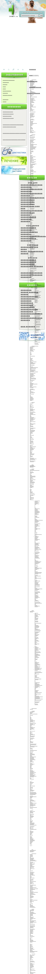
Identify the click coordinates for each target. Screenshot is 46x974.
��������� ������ (32, 198)
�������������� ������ (8, 111)
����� (32, 69)
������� (4, 101)
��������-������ (32, 266)
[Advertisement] (22, 44)
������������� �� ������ (8, 118)
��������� (5, 84)
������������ (6, 82)
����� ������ (29, 292)
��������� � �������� (7, 95)
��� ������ (28, 326)
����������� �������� (29, 310)
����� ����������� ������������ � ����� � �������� (14, 139)
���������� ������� (28, 229)
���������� (28, 217)
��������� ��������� (28, 203)
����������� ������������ (8, 80)
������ (4, 86)
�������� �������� (27, 304)
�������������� (31, 211)
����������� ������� (29, 233)
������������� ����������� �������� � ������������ (14, 133)
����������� (5, 99)
